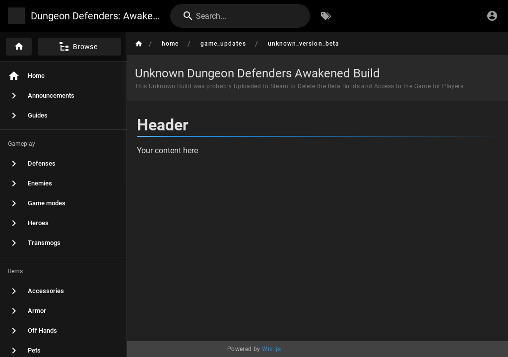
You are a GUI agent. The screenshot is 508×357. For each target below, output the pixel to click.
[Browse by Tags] (326, 16)
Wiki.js (271, 349)
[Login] (492, 16)
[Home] (19, 47)
